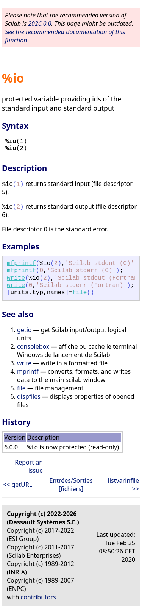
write (16, 278)
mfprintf (21, 263)
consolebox (33, 346)
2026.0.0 (39, 23)
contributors (38, 597)
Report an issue (29, 466)
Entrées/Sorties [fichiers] (70, 484)
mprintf (28, 371)
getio (24, 330)
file (79, 292)
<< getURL (17, 484)
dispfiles (29, 396)
